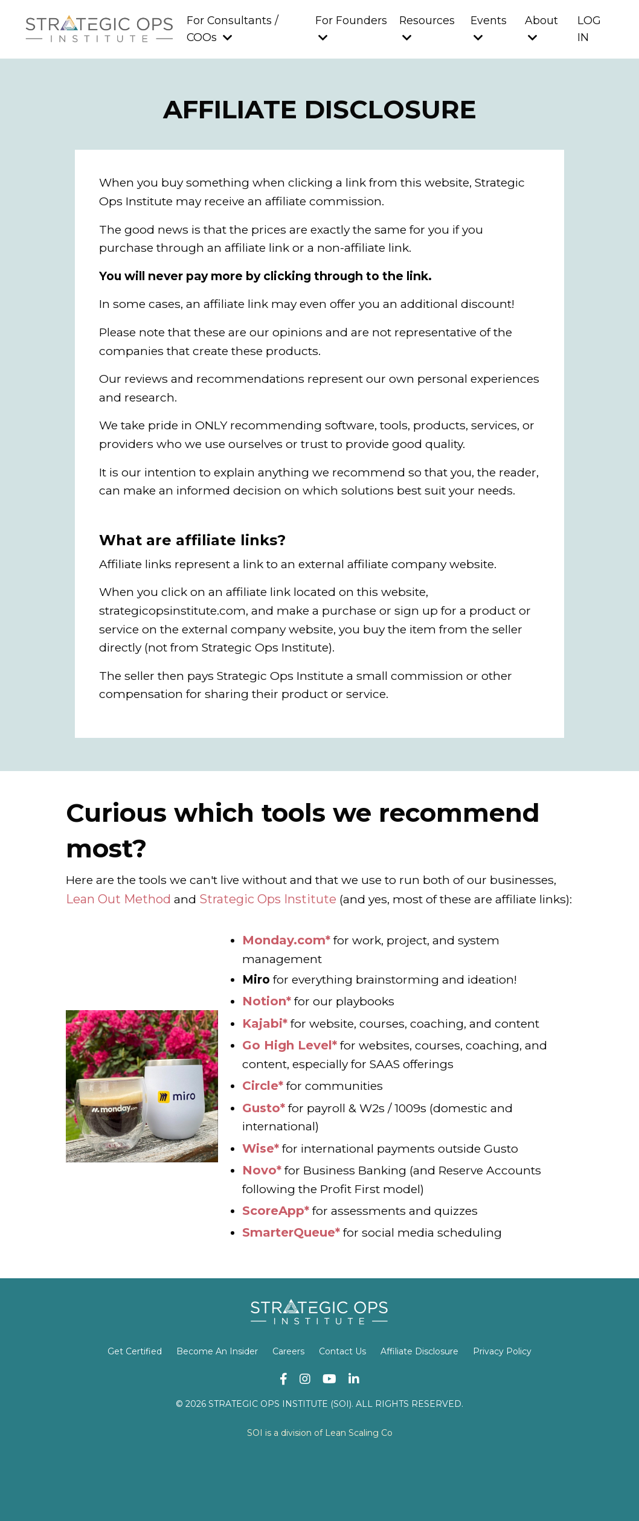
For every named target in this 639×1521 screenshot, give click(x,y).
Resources (427, 28)
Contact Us (342, 1411)
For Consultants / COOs (231, 29)
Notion (264, 1061)
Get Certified (135, 1411)
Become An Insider (217, 1411)
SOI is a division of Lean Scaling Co (320, 1493)
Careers (288, 1411)
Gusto (261, 1167)
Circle (260, 1145)
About (541, 28)
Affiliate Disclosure (419, 1411)
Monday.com (284, 998)
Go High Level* (289, 1104)
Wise (258, 1208)
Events (488, 28)
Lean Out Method (189, 937)
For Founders (350, 28)
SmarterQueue (288, 1293)
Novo (259, 1230)
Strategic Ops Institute (339, 937)
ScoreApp (273, 1271)
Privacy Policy (502, 1411)
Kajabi (262, 1082)
